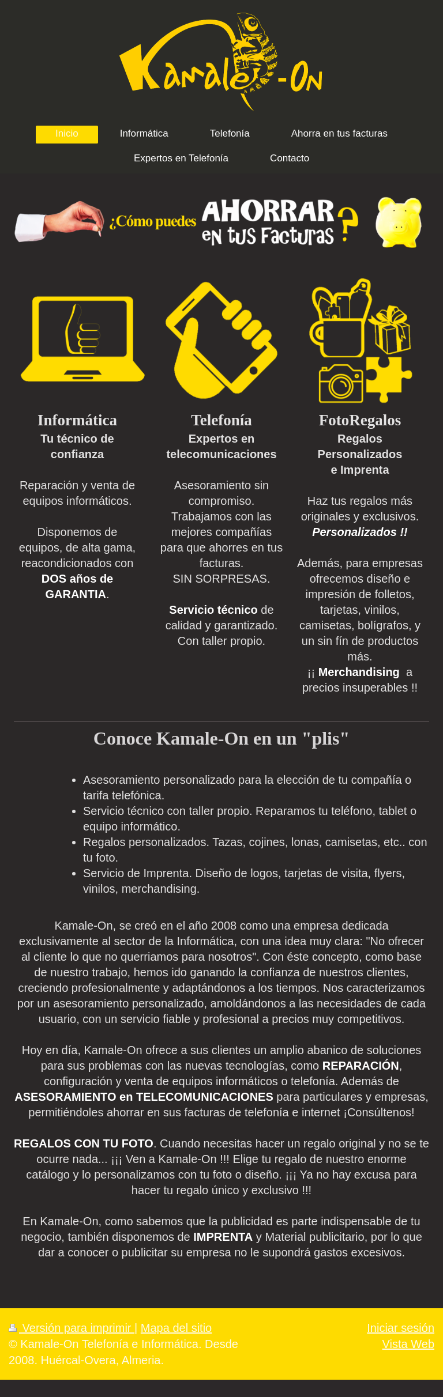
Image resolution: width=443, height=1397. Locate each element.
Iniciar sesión (400, 1328)
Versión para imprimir (71, 1328)
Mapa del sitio (176, 1328)
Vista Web (408, 1344)
